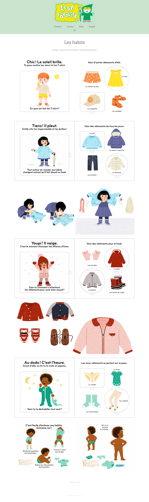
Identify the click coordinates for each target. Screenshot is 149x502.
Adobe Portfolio (78, 495)
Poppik (92, 27)
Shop (81, 27)
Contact (70, 27)
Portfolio (58, 27)
